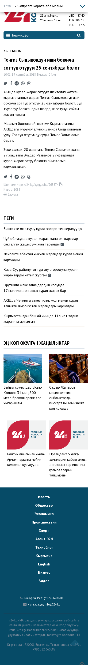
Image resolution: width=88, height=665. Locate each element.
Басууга (11, 195)
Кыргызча (12, 51)
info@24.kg (52, 604)
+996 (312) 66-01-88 (50, 598)
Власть (44, 496)
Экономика (44, 513)
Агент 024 (44, 538)
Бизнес (44, 572)
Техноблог (44, 547)
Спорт (44, 530)
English (44, 564)
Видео (44, 580)
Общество (44, 505)
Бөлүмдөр (17, 35)
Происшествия (44, 522)
